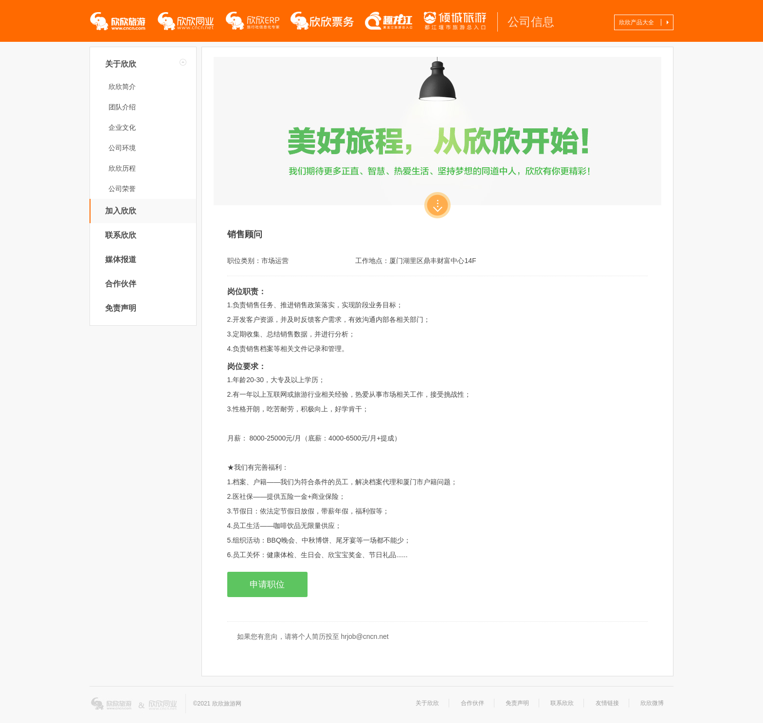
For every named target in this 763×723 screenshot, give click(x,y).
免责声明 (120, 308)
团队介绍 (122, 107)
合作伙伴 (120, 284)
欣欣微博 (652, 703)
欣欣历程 (122, 168)
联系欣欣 (120, 235)
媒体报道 (120, 259)
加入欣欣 (120, 211)
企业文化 (122, 127)
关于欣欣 (120, 64)
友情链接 (607, 703)
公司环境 (122, 148)
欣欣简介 (122, 86)
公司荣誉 (122, 189)
